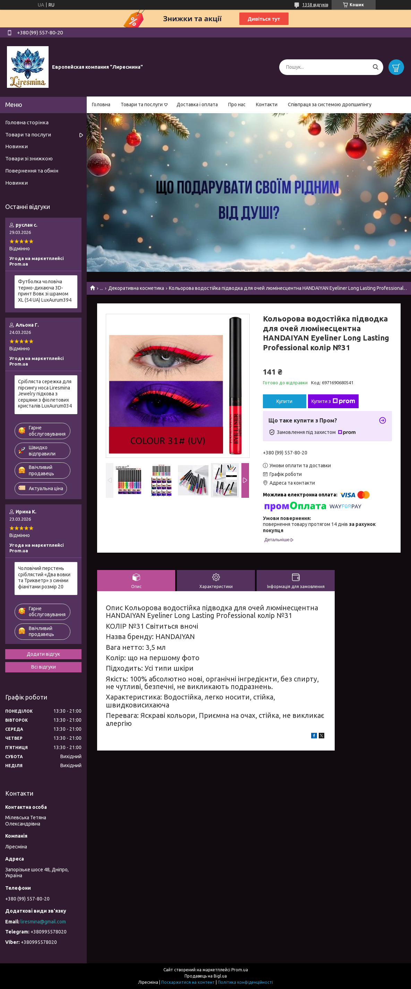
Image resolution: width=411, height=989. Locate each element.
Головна (101, 104)
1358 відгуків (315, 4)
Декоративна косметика (136, 288)
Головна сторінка (27, 122)
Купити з (333, 401)
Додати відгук (43, 654)
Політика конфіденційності (245, 982)
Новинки (16, 146)
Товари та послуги (142, 104)
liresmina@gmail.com (43, 921)
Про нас (237, 104)
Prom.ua (239, 969)
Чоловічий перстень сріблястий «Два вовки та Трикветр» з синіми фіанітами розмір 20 (44, 577)
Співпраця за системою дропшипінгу (329, 104)
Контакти (266, 104)
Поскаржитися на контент (188, 982)
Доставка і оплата (197, 104)
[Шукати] (375, 67)
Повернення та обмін (31, 171)
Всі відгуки (43, 667)
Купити (284, 401)
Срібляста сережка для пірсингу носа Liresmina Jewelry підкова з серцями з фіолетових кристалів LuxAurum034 (45, 394)
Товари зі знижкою (29, 158)
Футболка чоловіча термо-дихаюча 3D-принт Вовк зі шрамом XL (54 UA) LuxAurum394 (44, 291)
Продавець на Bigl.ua (206, 976)
